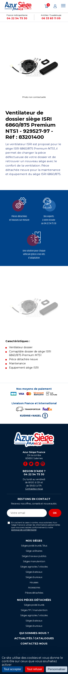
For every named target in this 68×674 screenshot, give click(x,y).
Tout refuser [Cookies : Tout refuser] (34, 669)
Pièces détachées (34, 592)
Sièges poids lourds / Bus (34, 545)
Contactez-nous (34, 488)
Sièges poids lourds (34, 605)
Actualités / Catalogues (34, 638)
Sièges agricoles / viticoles (34, 566)
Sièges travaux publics (34, 556)
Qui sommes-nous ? (34, 633)
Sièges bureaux (34, 577)
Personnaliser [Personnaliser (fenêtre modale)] (56, 669)
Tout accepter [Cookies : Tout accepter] (12, 669)
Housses (34, 582)
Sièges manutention (34, 561)
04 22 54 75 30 (17, 18)
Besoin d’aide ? (34, 473)
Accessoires (34, 587)
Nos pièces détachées (34, 600)
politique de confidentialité (23, 530)
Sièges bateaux (34, 572)
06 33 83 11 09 (51, 18)
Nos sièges (34, 540)
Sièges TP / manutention (34, 610)
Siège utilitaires (34, 551)
